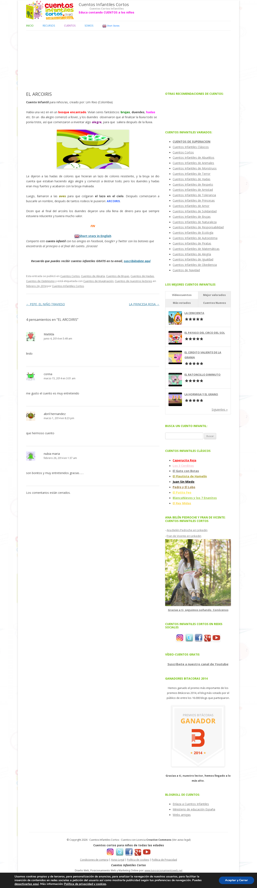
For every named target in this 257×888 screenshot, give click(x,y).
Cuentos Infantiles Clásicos (191, 147)
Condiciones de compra (94, 859)
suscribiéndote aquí (137, 261)
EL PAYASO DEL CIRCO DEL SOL (204, 333)
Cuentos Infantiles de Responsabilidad (198, 227)
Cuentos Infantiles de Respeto (193, 184)
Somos (89, 25)
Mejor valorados (214, 295)
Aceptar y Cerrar (236, 880)
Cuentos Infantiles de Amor (191, 206)
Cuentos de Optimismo (40, 281)
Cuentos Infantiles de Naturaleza (195, 222)
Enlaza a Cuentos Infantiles (191, 804)
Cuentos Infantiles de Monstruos (195, 168)
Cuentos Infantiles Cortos (104, 4)
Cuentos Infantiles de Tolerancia (194, 195)
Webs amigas (182, 815)
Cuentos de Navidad (186, 270)
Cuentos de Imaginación (98, 281)
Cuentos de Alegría (93, 276)
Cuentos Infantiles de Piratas (192, 243)
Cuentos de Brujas (117, 276)
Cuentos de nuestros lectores (133, 281)
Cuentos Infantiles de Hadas (191, 179)
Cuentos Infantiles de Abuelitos (193, 157)
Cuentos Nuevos (214, 303)
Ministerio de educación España (194, 809)
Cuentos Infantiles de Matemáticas (196, 249)
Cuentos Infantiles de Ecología (193, 233)
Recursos (49, 25)
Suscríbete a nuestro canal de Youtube (197, 664)
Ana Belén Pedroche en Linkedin (187, 530)
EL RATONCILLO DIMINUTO (202, 374)
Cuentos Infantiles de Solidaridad (195, 211)
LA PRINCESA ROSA (144, 304)
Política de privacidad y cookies (85, 884)
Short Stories (110, 26)
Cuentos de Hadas (142, 276)
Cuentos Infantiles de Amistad (193, 190)
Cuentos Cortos (70, 276)
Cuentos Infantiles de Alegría (192, 254)
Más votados (182, 303)
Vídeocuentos (182, 295)
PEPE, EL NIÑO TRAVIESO (45, 304)
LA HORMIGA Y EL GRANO (201, 394)
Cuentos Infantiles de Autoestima (195, 238)
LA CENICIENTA (194, 313)
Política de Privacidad (164, 859)
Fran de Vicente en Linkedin (184, 536)
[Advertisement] (128, 59)
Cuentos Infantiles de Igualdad (193, 259)
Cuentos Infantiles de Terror (191, 174)
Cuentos (69, 25)
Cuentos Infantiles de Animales (193, 163)
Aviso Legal (117, 859)
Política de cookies (138, 859)
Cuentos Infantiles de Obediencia (195, 265)
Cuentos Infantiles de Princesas (194, 200)
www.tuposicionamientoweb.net (163, 870)
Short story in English (95, 236)
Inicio (30, 25)
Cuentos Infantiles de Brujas (192, 217)
